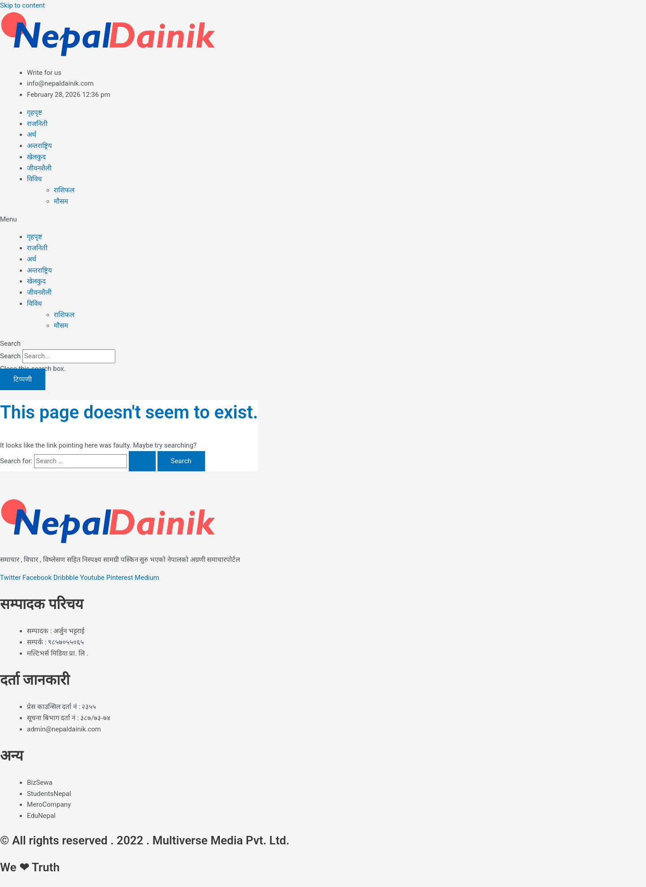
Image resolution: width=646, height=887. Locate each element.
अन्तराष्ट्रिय (39, 146)
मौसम (61, 201)
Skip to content (22, 5)
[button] (323, 219)
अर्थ (31, 134)
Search (10, 356)
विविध (34, 179)
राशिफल (64, 190)
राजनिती (37, 124)
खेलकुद (36, 157)
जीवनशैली (39, 168)
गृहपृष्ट (34, 113)
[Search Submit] (142, 461)
